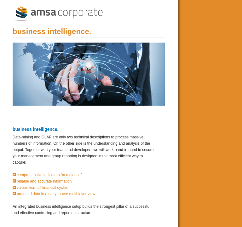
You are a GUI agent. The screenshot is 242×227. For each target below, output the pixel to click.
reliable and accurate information (44, 181)
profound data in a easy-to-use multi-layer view (56, 194)
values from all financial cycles (42, 187)
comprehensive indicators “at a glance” (49, 175)
